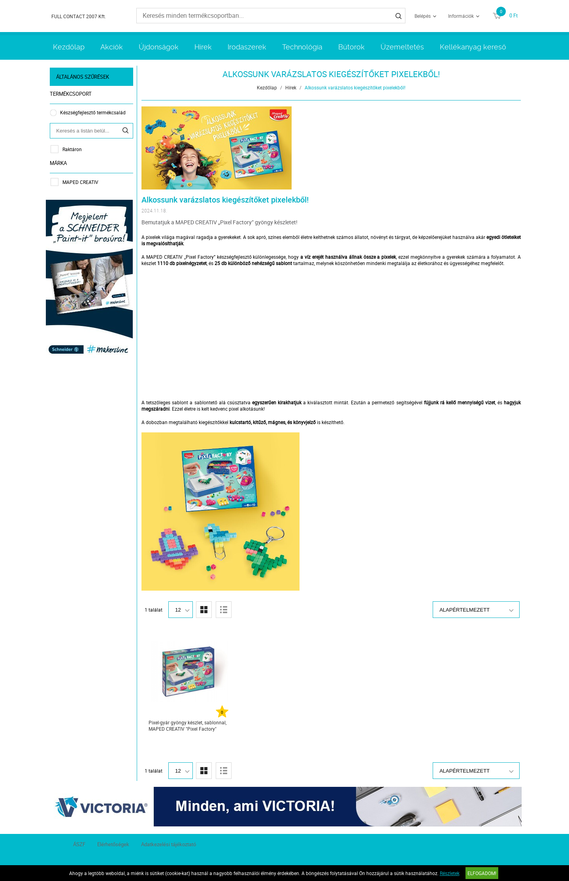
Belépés (423, 16)
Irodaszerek (247, 47)
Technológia (302, 47)
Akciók (111, 47)
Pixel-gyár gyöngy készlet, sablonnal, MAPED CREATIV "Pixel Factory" (188, 725)
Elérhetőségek (113, 844)
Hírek (203, 47)
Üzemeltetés (402, 47)
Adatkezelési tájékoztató (168, 844)
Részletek (450, 873)
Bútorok (351, 47)
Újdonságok (159, 47)
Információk (461, 16)
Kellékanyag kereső (473, 47)
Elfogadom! (481, 873)
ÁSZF (79, 844)
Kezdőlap (69, 47)
